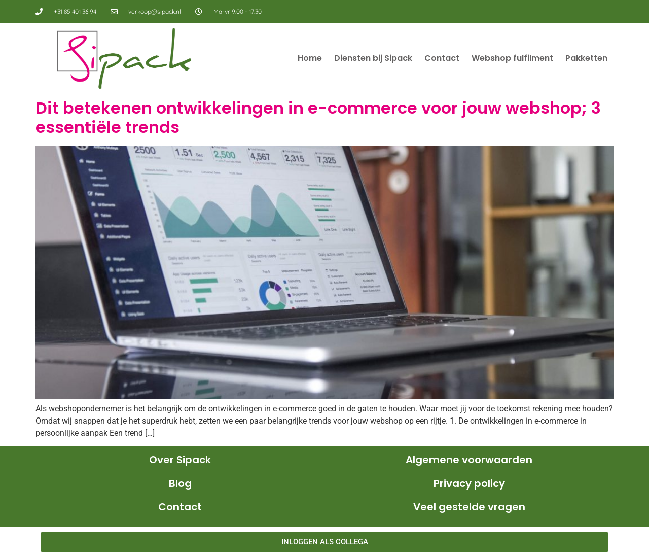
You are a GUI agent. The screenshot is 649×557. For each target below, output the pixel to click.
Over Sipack (180, 459)
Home (310, 58)
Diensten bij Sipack (373, 58)
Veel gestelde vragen (469, 507)
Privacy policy (469, 483)
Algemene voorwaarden (469, 459)
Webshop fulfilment (512, 58)
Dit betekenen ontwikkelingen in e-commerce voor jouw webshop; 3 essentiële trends (318, 117)
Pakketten (586, 58)
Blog (180, 483)
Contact (441, 58)
